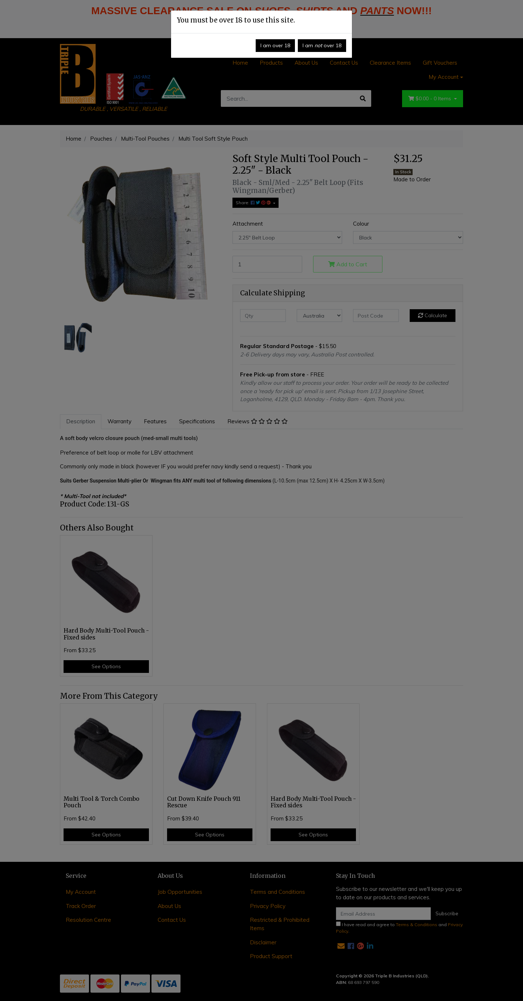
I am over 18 (275, 45)
